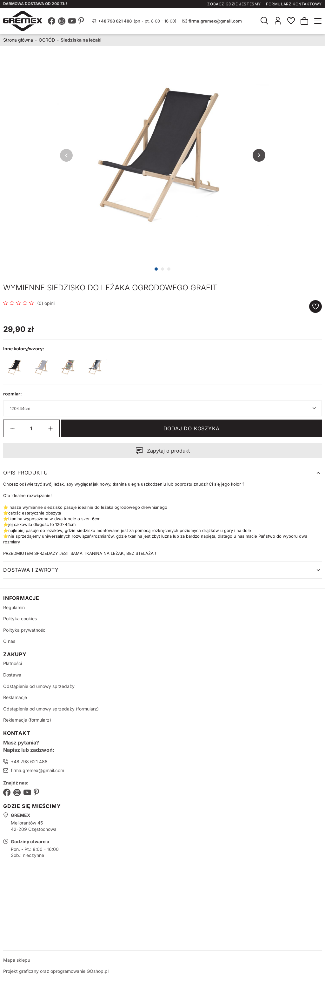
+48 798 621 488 (29, 761)
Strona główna (18, 40)
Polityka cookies (20, 618)
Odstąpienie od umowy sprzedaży (39, 686)
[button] (12, 428)
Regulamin (14, 607)
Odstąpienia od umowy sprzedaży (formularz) (51, 708)
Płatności (12, 663)
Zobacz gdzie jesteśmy (234, 4)
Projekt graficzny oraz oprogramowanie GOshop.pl (56, 971)
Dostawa (12, 674)
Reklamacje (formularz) (27, 720)
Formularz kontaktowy (294, 4)
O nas (9, 641)
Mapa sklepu (16, 960)
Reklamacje (15, 697)
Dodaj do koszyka (191, 428)
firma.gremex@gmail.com (215, 21)
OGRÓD (47, 40)
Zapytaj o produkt (168, 451)
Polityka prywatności (24, 630)
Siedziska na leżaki (81, 40)
